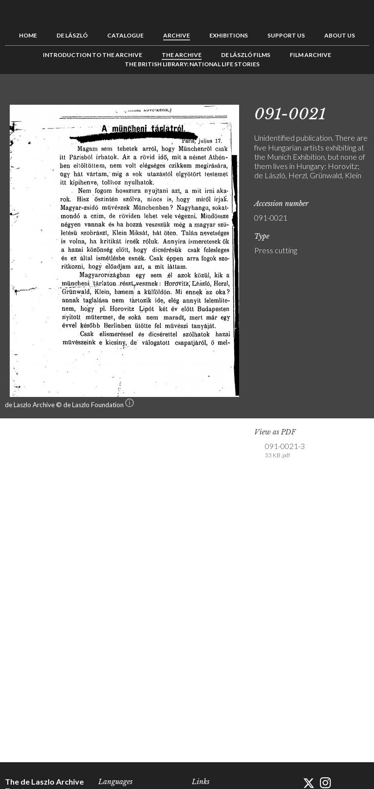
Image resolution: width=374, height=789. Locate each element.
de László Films (245, 54)
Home (28, 35)
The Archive (182, 54)
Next (362, 96)
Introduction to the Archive (92, 54)
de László (72, 35)
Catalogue (125, 35)
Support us (286, 35)
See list (346, 96)
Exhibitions (228, 35)
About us (339, 35)
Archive (176, 35)
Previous (331, 96)
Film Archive (310, 54)
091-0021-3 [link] (285, 450)
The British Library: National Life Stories (192, 64)
